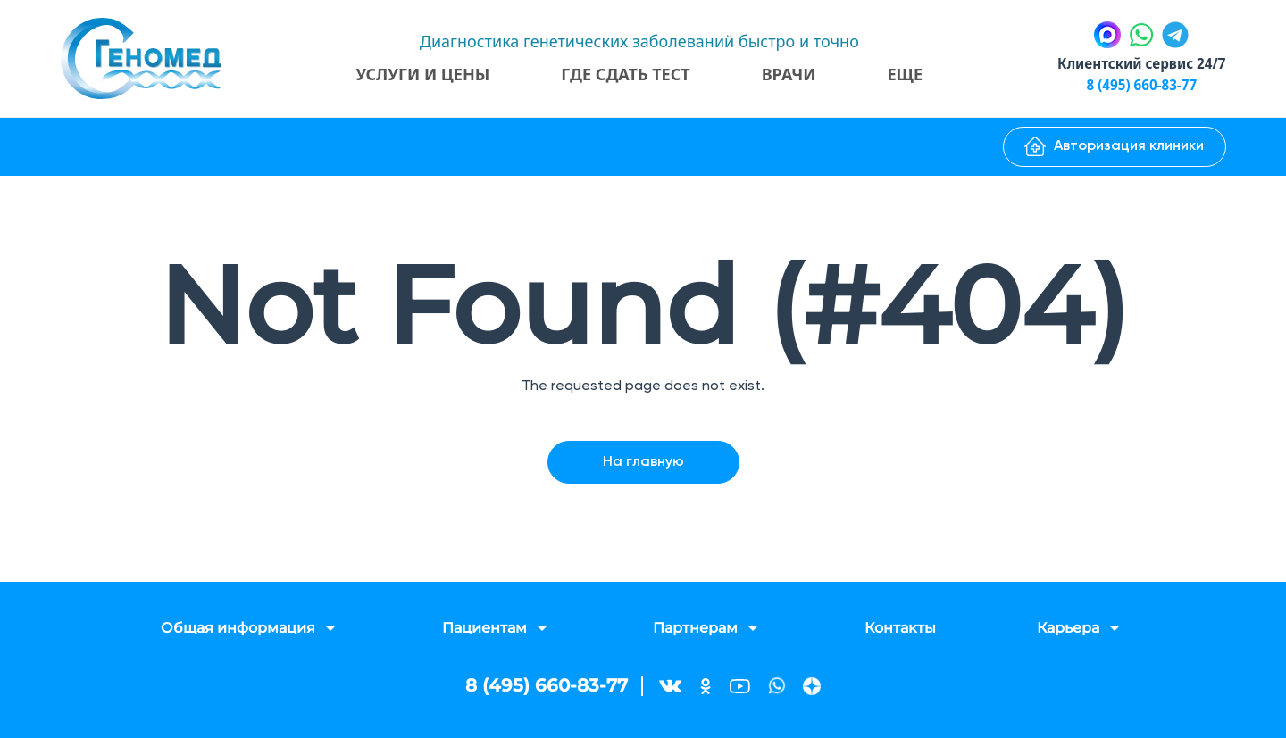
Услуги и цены (419, 74)
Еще (901, 74)
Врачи (784, 74)
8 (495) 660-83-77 (1137, 85)
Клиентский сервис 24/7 (1136, 63)
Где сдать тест (620, 74)
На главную (643, 462)
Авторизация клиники (1114, 146)
